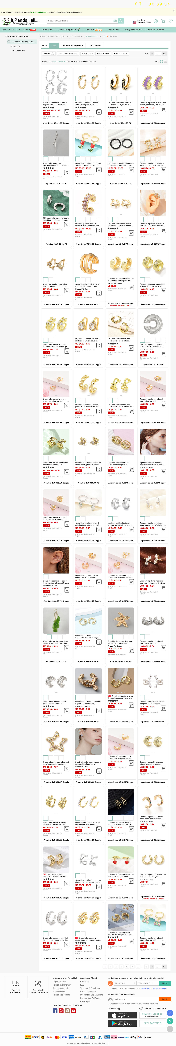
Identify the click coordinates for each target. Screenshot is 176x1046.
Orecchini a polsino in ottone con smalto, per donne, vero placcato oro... (153, 105)
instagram (67, 1010)
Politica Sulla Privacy (62, 985)
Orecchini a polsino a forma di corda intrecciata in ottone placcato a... (120, 698)
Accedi (156, 22)
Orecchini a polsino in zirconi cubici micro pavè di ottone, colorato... (151, 819)
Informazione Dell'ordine (90, 998)
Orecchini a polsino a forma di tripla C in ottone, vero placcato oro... (120, 824)
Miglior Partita (58, 61)
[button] (56, 93)
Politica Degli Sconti (61, 995)
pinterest (61, 1010)
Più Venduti (95, 45)
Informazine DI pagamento (91, 995)
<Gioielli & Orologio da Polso (24, 41)
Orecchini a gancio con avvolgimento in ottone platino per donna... (55, 165)
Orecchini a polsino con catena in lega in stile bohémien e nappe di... (56, 643)
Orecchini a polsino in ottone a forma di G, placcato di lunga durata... (87, 637)
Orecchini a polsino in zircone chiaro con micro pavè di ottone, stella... (120, 577)
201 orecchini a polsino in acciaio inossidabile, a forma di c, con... (56, 219)
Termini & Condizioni (61, 988)
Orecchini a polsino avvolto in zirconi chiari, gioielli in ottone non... (119, 226)
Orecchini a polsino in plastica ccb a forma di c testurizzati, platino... (151, 346)
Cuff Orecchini (92, 37)
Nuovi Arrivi (8, 29)
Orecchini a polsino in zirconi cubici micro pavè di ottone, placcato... (86, 105)
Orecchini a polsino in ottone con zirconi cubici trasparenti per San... (88, 165)
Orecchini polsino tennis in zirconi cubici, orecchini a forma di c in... (87, 226)
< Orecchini (15, 46)
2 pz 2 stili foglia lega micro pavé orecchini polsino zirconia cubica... (88, 764)
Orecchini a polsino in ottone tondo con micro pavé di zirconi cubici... (152, 525)
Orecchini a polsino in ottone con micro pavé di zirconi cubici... (121, 875)
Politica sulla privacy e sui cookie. (154, 988)
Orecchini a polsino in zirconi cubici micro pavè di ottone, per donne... (55, 346)
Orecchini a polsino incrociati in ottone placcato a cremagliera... (54, 876)
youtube (73, 1010)
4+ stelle (49, 53)
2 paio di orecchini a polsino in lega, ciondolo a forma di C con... (56, 582)
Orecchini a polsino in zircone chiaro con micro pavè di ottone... (119, 465)
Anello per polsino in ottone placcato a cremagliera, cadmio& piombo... (121, 525)
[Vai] (158, 53)
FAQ (82, 985)
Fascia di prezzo (120, 53)
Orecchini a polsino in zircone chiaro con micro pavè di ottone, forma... (120, 758)
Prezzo (93, 61)
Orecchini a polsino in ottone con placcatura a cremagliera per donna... (121, 280)
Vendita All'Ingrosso (73, 45)
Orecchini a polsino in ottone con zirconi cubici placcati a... (88, 940)
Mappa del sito (59, 991)
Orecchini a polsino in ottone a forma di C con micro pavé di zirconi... (152, 165)
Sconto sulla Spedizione (68, 53)
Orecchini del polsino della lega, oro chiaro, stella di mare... (120, 642)
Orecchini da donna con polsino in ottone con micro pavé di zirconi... (152, 286)
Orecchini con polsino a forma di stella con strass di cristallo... (56, 763)
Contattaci (84, 981)
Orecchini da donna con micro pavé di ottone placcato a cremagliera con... (55, 704)
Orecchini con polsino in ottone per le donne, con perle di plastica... (87, 824)
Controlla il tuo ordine (170, 1013)
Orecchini (76, 37)
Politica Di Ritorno (88, 991)
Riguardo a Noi (59, 981)
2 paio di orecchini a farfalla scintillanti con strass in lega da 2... (152, 465)
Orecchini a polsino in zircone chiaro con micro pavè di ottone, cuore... (55, 401)
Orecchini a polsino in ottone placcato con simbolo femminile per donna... (87, 407)
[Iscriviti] (136, 999)
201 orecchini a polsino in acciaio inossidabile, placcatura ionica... (121, 164)
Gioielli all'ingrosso (69, 29)
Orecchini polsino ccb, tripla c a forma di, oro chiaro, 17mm (87, 285)
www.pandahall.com (38, 12)
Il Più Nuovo (71, 61)
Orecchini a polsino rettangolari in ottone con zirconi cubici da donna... (55, 940)
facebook (55, 1010)
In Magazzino (87, 53)
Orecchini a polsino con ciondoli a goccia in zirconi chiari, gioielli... (88, 704)
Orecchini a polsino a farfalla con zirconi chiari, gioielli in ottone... (88, 464)
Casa (42, 37)
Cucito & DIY (113, 29)
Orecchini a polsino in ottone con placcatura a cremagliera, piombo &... (153, 876)
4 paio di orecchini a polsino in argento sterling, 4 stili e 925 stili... (55, 105)
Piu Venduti (27, 29)
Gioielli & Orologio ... (57, 37)
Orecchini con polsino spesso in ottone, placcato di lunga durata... (152, 764)
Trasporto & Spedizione (90, 988)
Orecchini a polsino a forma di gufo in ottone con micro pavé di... (87, 525)
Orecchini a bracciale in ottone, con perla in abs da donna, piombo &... (152, 704)
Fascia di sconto (103, 53)
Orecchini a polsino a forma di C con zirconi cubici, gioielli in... (120, 104)
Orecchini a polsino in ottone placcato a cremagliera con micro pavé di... (56, 824)
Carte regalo (85, 1001)
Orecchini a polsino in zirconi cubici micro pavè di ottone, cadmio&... (151, 643)
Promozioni (47, 29)
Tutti (54, 45)
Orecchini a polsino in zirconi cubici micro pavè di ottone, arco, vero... (153, 401)
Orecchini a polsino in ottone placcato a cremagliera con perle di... (121, 934)
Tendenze (94, 29)
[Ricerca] (93, 21)
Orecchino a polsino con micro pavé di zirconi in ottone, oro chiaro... (55, 286)
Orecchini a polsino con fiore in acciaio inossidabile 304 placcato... (55, 465)
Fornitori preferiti (156, 29)
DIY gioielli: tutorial (134, 29)
